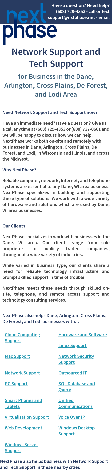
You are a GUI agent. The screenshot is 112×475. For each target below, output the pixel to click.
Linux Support (72, 345)
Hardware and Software (82, 335)
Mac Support (17, 356)
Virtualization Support (27, 417)
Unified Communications (75, 403)
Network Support (22, 373)
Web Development (23, 428)
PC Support (16, 384)
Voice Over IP (71, 417)
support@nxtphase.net (71, 17)
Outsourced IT (72, 373)
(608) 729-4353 (70, 11)
